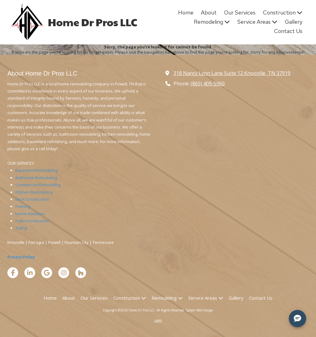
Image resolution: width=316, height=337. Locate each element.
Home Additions (30, 213)
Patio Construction (32, 221)
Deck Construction (32, 199)
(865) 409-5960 (208, 83)
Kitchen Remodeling (33, 192)
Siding (21, 228)
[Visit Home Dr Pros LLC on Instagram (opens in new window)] (63, 272)
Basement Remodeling (36, 170)
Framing (22, 206)
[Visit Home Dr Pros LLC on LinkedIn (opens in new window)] (29, 272)
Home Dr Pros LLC (92, 21)
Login (158, 320)
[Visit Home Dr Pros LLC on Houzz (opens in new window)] (80, 272)
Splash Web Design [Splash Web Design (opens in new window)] (199, 310)
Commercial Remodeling (37, 184)
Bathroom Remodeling (36, 177)
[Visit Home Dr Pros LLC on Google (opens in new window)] (46, 272)
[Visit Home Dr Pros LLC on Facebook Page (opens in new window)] (12, 272)
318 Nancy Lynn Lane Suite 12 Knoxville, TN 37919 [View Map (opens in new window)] (231, 73)
